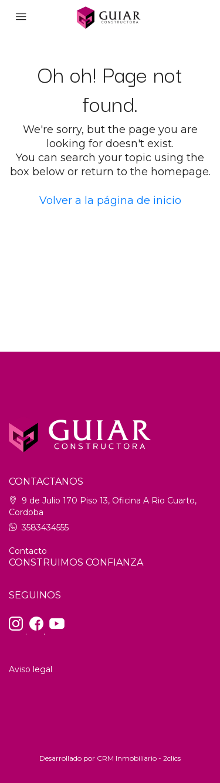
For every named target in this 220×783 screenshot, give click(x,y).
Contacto (28, 551)
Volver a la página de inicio (110, 200)
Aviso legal (30, 669)
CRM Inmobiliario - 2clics (139, 758)
